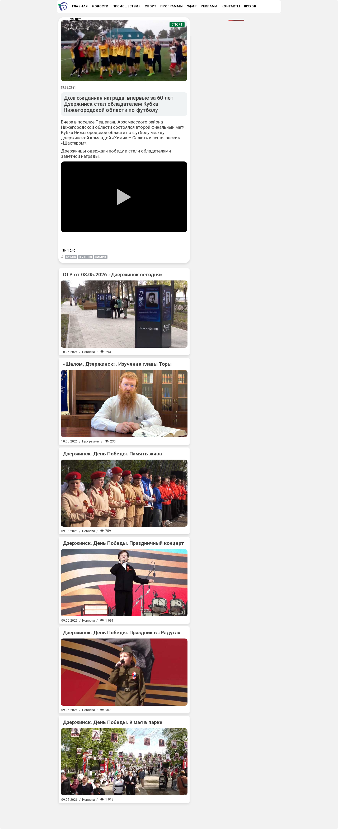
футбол (85, 257)
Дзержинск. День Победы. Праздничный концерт (123, 543)
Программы (91, 441)
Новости (88, 352)
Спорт (177, 24)
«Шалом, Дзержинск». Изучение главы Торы (117, 364)
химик (100, 257)
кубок (71, 257)
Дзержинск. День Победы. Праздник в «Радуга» (121, 633)
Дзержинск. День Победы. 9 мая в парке (112, 722)
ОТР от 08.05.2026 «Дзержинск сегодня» (113, 274)
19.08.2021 (68, 87)
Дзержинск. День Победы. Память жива (112, 454)
